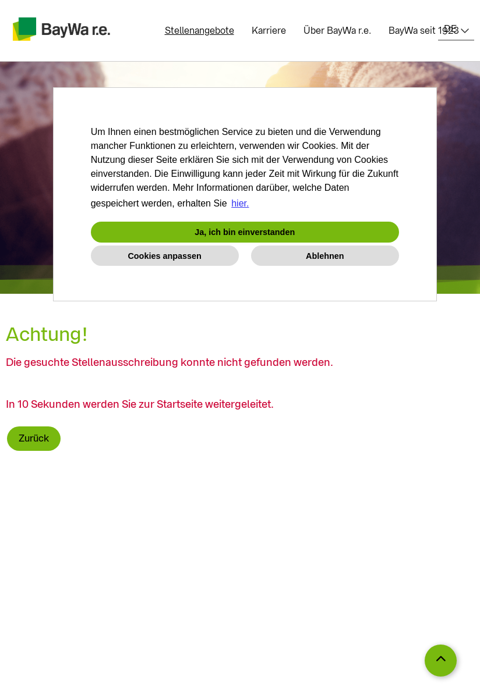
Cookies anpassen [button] (164, 256)
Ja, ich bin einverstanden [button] (245, 232)
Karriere (269, 30)
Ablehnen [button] (325, 256)
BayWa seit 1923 (424, 30)
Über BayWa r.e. (337, 30)
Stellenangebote (199, 30)
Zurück (34, 438)
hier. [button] (240, 203)
